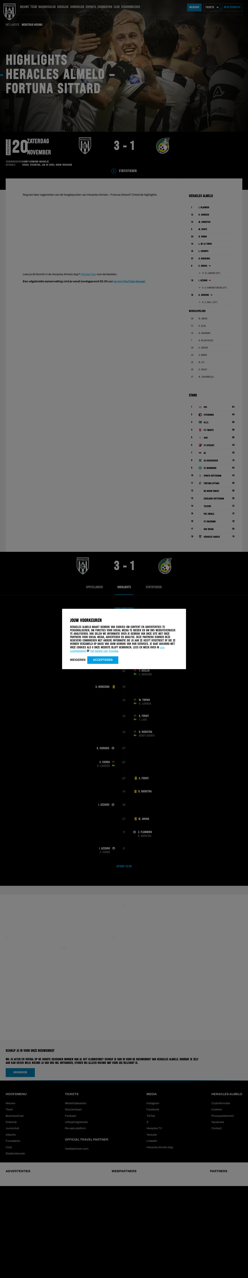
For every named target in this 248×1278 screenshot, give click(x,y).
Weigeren (78, 659)
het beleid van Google (104, 650)
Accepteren (103, 659)
